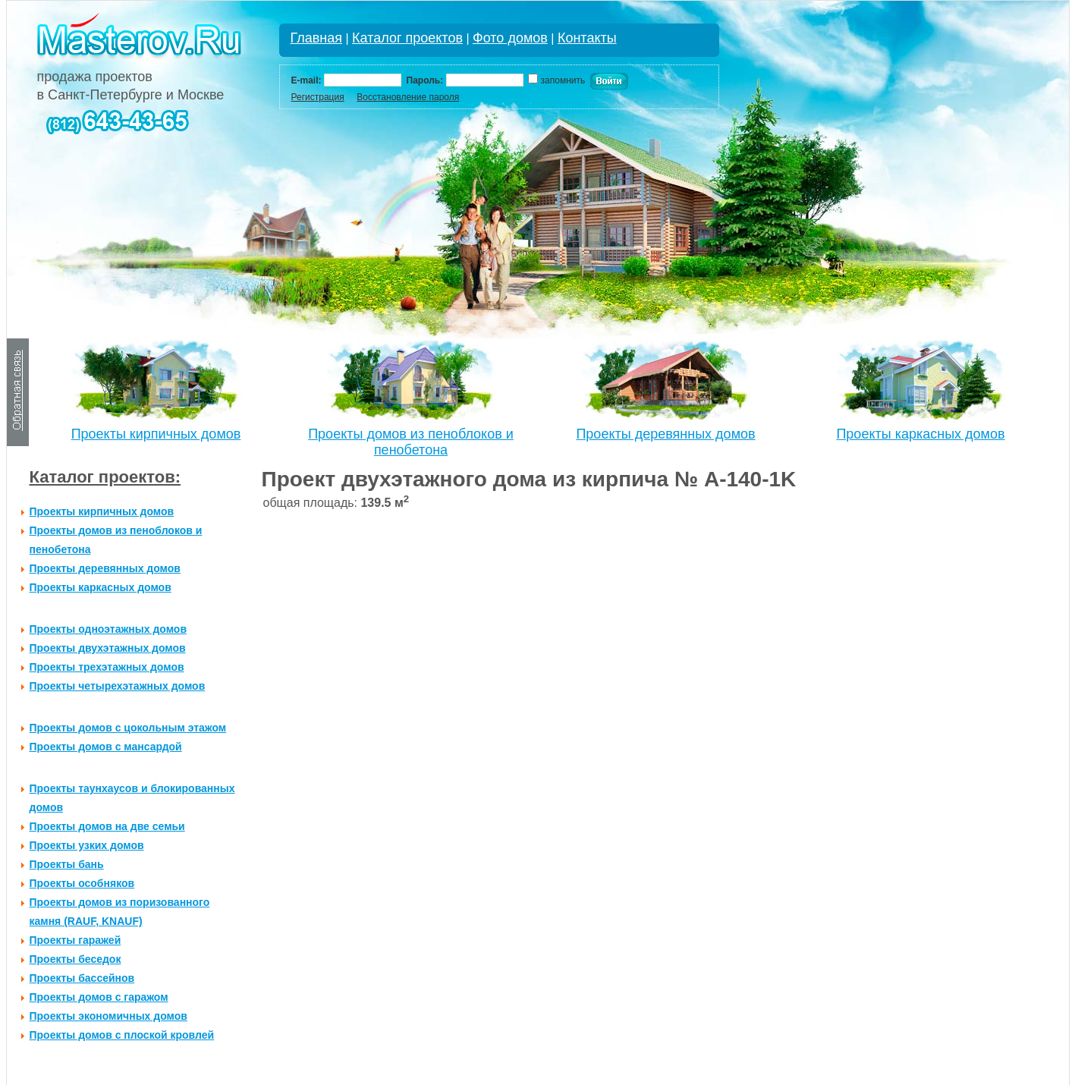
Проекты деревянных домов (665, 434)
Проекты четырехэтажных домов (118, 686)
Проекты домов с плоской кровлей (122, 1035)
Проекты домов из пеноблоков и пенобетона (411, 442)
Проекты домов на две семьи (107, 826)
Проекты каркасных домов (920, 434)
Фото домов (510, 38)
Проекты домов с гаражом (99, 997)
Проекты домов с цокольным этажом (128, 728)
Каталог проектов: (105, 476)
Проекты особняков (82, 883)
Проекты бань (67, 864)
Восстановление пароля (408, 97)
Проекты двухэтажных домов (108, 648)
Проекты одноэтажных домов (108, 629)
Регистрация (317, 97)
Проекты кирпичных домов (156, 434)
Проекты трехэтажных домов (107, 667)
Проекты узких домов (87, 845)
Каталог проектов (407, 38)
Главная (317, 38)
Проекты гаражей (75, 940)
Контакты (587, 38)
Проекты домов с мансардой (106, 747)
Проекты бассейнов (82, 978)
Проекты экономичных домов (108, 1016)
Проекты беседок (75, 959)
